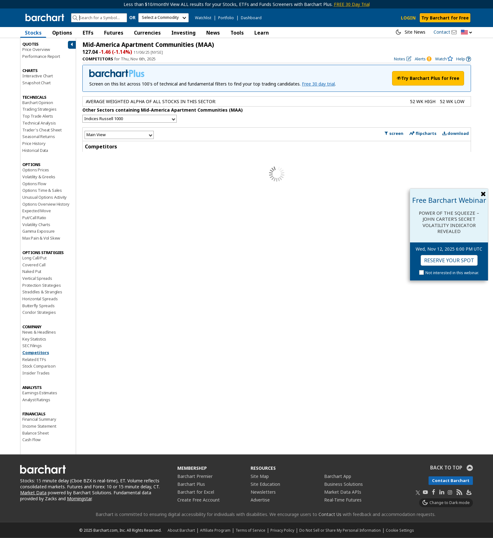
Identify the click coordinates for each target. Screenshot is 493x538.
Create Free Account (198, 500)
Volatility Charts (36, 224)
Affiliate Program (215, 530)
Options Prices (35, 170)
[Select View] (119, 134)
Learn (261, 32)
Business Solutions (343, 484)
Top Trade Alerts (37, 116)
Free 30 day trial (318, 84)
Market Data (33, 493)
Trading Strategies (39, 109)
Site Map (260, 476)
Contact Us (330, 514)
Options (62, 32)
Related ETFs (34, 359)
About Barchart (181, 530)
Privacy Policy (282, 530)
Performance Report (41, 56)
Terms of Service (250, 530)
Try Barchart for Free (445, 18)
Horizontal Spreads (40, 299)
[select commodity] (163, 17)
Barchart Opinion (37, 102)
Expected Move (36, 211)
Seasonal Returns (38, 136)
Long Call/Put (34, 258)
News (213, 32)
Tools (237, 32)
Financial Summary (39, 419)
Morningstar (79, 499)
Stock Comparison (39, 366)
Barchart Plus (191, 484)
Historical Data (35, 150)
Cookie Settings (400, 530)
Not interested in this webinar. (452, 272)
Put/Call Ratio (34, 217)
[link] (463, 59)
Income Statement (39, 426)
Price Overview (36, 49)
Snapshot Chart (36, 83)
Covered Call (34, 265)
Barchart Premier (195, 476)
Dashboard (251, 17)
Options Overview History (45, 204)
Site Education (265, 484)
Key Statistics (34, 339)
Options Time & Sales (42, 190)
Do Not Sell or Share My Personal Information (340, 530)
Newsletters (263, 492)
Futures (113, 32)
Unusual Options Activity (44, 197)
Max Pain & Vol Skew (41, 238)
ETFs (88, 32)
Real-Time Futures (343, 500)
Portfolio (226, 17)
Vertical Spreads (37, 278)
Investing (183, 32)
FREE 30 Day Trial (352, 4)
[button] (466, 32)
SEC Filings (32, 345)
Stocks (33, 32)
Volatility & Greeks (38, 177)
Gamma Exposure (38, 231)
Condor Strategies (39, 312)
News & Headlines (39, 332)
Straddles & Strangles (42, 292)
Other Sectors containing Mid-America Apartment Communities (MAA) (162, 110)
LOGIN (408, 18)
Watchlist (203, 17)
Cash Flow (31, 439)
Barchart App (337, 476)
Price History (33, 143)
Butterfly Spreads (38, 305)
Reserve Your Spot (449, 260)
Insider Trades (36, 373)
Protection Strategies (41, 285)
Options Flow (34, 183)
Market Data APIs (342, 492)
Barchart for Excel (195, 492)
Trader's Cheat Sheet (42, 130)
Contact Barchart (450, 480)
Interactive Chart (37, 76)
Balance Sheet (35, 433)
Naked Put (31, 271)
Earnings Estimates (39, 393)
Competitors (35, 352)
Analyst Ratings (36, 399)
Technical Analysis (39, 123)
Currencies (147, 32)
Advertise (260, 500)
